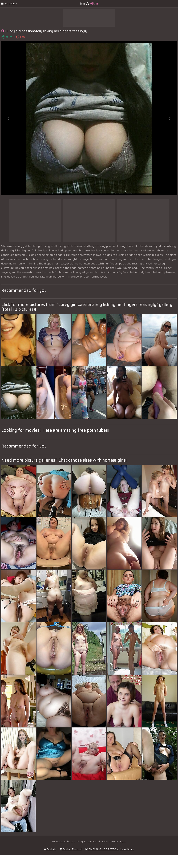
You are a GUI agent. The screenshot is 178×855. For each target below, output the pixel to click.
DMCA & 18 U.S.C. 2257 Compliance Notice (110, 849)
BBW (89, 3)
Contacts (50, 849)
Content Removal (71, 849)
